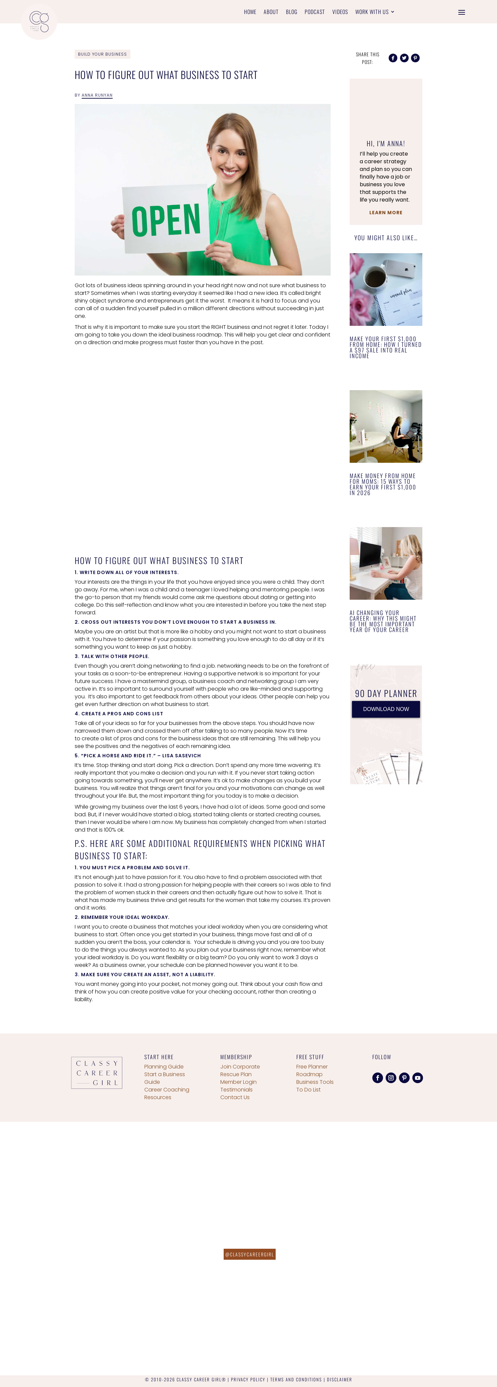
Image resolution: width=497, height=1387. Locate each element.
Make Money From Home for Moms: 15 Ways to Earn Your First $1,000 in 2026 (383, 484)
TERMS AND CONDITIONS (296, 1379)
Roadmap (309, 1074)
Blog (291, 12)
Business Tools (315, 1082)
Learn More (386, 212)
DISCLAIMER (339, 1379)
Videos (340, 12)
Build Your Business (102, 54)
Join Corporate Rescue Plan (240, 1070)
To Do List (308, 1089)
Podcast (315, 12)
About (271, 12)
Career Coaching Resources (166, 1093)
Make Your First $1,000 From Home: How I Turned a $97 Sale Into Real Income (386, 347)
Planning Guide (164, 1066)
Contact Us (235, 1097)
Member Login (238, 1082)
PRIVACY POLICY (248, 1379)
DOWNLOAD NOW (386, 709)
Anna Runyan (97, 95)
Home (250, 12)
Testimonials (236, 1089)
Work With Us (372, 12)
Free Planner (312, 1066)
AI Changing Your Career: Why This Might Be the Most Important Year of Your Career (383, 621)
